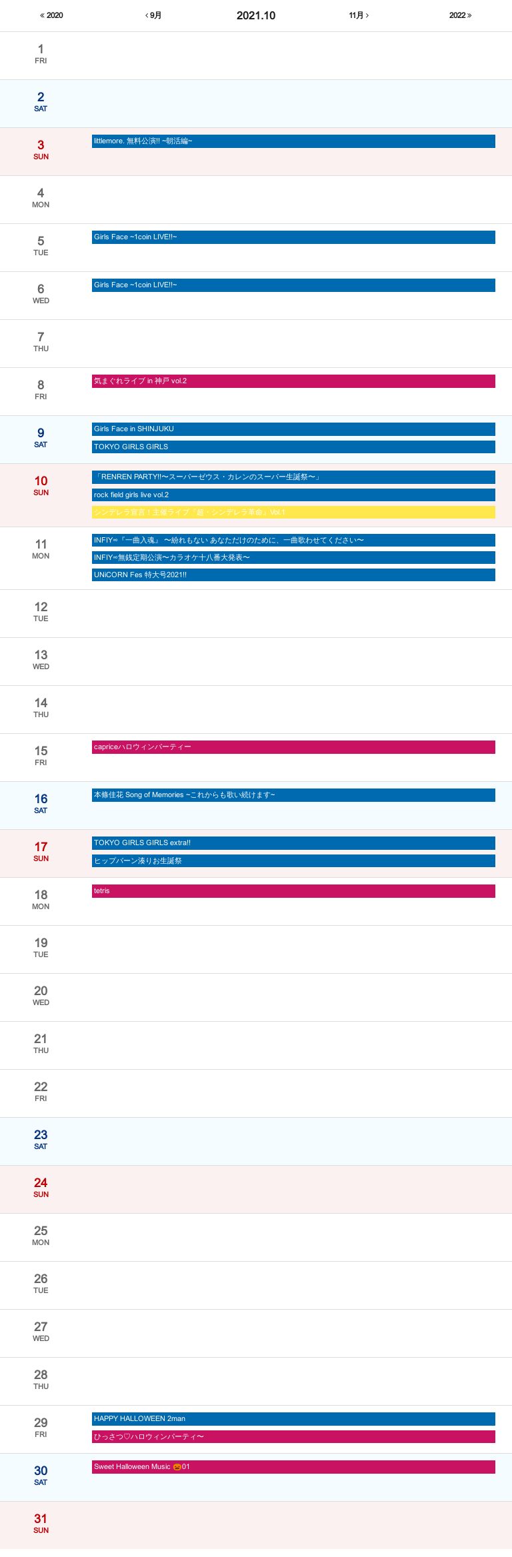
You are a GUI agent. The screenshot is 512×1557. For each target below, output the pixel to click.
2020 (51, 16)
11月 (358, 16)
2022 (460, 16)
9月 (153, 16)
